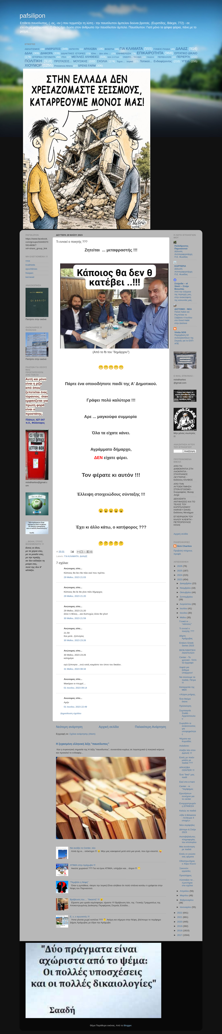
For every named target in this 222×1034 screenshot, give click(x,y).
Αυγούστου (186, 604)
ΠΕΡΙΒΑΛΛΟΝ (164, 57)
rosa (28, 261)
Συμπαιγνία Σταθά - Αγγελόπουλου (187, 714)
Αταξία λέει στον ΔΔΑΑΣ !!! (187, 751)
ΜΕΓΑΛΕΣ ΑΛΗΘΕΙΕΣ (85, 56)
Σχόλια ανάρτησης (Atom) (82, 734)
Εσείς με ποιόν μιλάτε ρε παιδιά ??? (186, 760)
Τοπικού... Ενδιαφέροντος (156, 61)
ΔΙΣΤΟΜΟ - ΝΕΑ (183, 309)
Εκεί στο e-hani (187, 782)
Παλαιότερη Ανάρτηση (150, 727)
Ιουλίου (184, 608)
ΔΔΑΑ (28, 53)
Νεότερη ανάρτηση (69, 727)
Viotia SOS (180, 332)
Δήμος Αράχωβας (186, 637)
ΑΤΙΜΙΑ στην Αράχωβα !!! (82, 865)
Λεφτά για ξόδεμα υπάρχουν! (186, 670)
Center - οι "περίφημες (186, 787)
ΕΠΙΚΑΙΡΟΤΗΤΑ (150, 53)
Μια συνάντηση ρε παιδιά (187, 848)
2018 (180, 930)
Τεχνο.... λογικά (125, 61)
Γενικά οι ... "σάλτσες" (185, 622)
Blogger (127, 1025)
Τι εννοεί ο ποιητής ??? (186, 629)
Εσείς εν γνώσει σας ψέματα (187, 855)
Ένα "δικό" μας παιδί (186, 776)
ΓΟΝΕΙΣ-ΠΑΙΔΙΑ (162, 49)
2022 (180, 912)
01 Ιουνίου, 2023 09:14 (75, 688)
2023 (180, 579)
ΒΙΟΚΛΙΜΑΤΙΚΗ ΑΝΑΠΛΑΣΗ (187, 651)
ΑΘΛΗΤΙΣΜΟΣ (32, 49)
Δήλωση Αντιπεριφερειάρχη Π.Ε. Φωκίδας (183, 254)
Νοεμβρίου (185, 588)
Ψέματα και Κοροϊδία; (185, 740)
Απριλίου (185, 891)
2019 (180, 926)
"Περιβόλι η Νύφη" (79, 882)
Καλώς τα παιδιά (187, 810)
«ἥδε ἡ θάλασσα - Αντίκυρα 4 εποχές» (187, 818)
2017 (180, 935)
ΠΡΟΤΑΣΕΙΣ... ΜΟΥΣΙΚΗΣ (70, 61)
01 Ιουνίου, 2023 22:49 (75, 706)
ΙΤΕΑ (63, 57)
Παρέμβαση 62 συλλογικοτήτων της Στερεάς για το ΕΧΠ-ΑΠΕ (184, 339)
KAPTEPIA (180, 266)
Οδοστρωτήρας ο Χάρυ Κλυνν (187, 862)
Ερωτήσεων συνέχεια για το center (186, 796)
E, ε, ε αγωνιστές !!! (80, 916)
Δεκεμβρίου (186, 583)
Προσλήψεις (185, 875)
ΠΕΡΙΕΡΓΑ (183, 56)
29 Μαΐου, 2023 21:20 (75, 596)
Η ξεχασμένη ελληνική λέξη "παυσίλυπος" (82, 743)
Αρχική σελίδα (109, 727)
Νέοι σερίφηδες (187, 825)
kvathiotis (30, 265)
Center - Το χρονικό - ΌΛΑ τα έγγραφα (187, 660)
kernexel (30, 277)
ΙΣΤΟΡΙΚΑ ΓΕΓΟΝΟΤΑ (43, 57)
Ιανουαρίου (186, 907)
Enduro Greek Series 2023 (186, 644)
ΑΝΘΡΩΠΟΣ (53, 48)
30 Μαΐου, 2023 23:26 (75, 640)
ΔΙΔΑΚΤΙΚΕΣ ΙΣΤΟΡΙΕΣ (73, 53)
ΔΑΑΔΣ (182, 48)
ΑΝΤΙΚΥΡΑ (74, 49)
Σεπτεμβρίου (186, 596)
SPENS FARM (87, 65)
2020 (180, 921)
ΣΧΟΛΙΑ (102, 61)
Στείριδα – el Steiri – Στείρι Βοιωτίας (181, 286)
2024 (180, 575)
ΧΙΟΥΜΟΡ (33, 65)
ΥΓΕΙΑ (185, 61)
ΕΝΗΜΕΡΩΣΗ (123, 53)
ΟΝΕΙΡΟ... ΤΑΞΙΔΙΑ (132, 57)
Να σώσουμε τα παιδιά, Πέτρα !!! (187, 680)
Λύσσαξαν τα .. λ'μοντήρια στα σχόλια (186, 883)
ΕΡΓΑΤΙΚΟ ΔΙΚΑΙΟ (185, 53)
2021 (180, 917)
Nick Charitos (184, 546)
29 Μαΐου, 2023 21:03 (75, 577)
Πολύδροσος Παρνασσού (181, 247)
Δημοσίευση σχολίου (70, 713)
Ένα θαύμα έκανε (185, 700)
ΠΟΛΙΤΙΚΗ (33, 61)
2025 (180, 570)
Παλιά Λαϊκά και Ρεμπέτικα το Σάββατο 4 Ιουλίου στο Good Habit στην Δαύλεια (183, 317)
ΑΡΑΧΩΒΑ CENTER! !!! (186, 768)
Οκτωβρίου (186, 592)
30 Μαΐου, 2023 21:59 (75, 618)
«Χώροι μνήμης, (187, 694)
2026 (180, 566)
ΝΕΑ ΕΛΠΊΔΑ (113, 57)
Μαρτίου (184, 895)
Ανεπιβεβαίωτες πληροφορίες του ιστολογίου (187, 839)
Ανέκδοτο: (184, 745)
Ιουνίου (184, 613)
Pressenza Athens (63, 66)
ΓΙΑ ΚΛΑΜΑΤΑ (131, 48)
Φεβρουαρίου (187, 900)
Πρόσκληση (185, 706)
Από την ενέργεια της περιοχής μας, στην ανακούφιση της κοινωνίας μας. (183, 295)
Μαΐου (183, 617)
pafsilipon (32, 15)
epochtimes (31, 269)
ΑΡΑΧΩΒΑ (90, 48)
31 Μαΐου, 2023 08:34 (75, 669)
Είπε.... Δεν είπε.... (100, 53)
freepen (29, 273)
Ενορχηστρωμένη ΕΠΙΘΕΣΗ (187, 804)
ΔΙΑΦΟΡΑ (46, 53)
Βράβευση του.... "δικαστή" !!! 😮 (86, 899)
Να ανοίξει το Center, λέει (82, 848)
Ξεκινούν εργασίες (185, 869)
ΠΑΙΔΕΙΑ (150, 57)
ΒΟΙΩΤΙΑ (109, 49)
